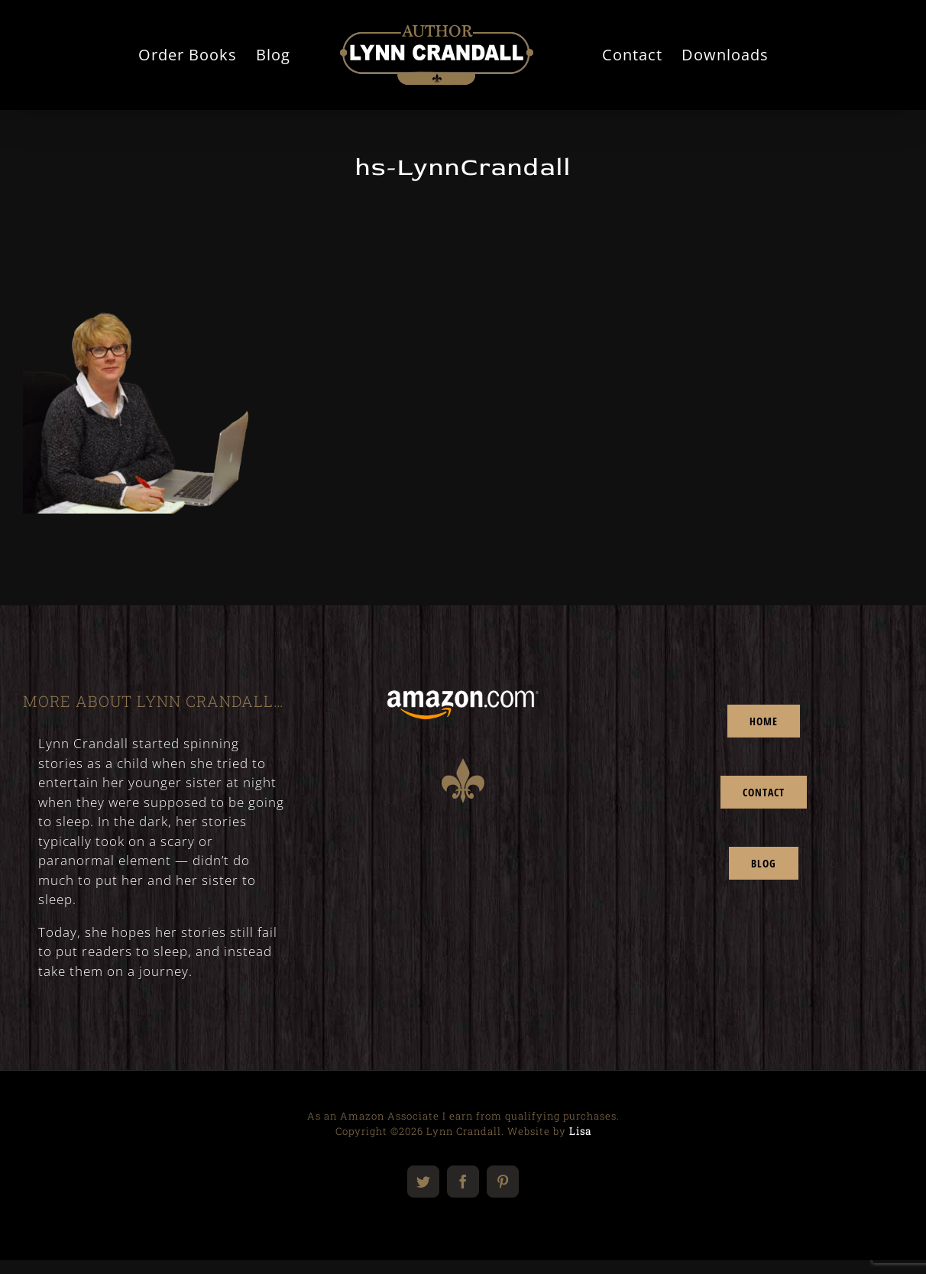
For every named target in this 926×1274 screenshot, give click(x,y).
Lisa (580, 1131)
